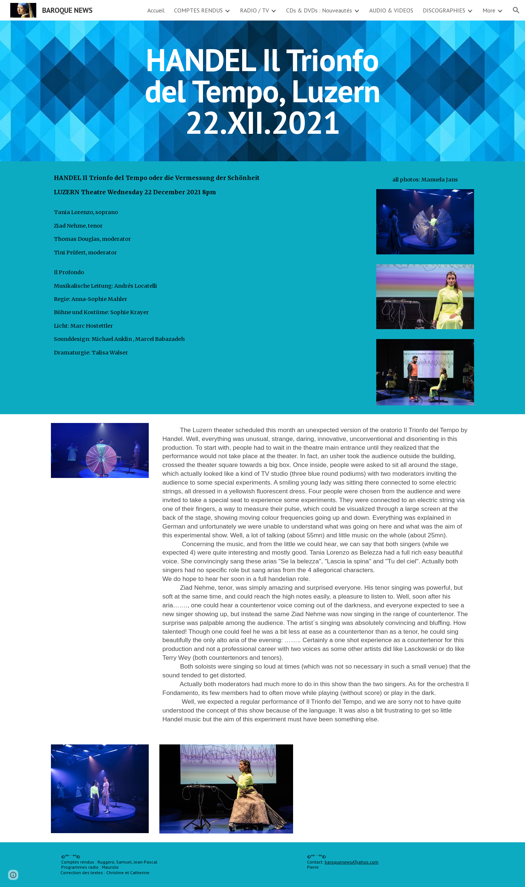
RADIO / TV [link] (254, 10)
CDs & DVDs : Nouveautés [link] (319, 10)
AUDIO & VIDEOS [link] (391, 10)
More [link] (489, 10)
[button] (516, 10)
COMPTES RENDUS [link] (198, 10)
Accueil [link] (155, 10)
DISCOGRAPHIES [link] (444, 10)
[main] (262, 91)
